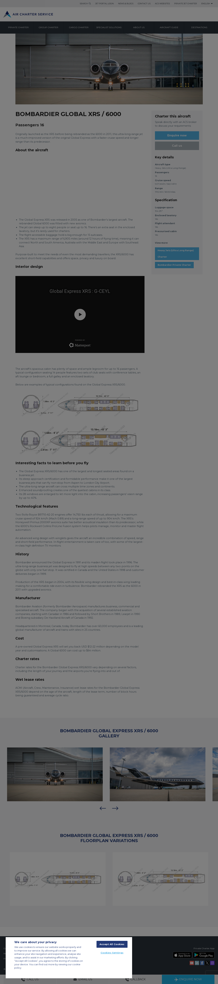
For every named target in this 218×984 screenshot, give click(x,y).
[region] (69, 957)
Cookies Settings (112, 952)
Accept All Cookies (112, 944)
